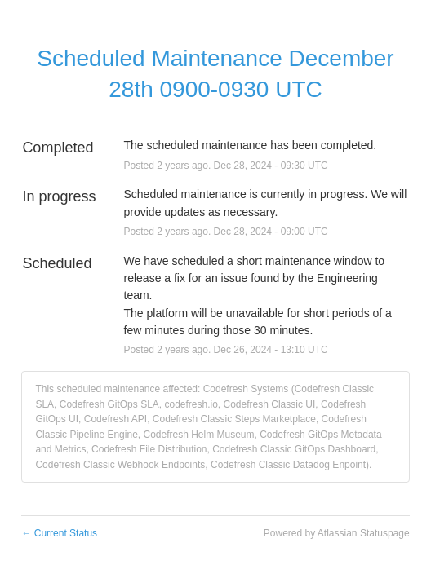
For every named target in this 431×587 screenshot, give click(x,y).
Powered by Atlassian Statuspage (337, 533)
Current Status (59, 533)
